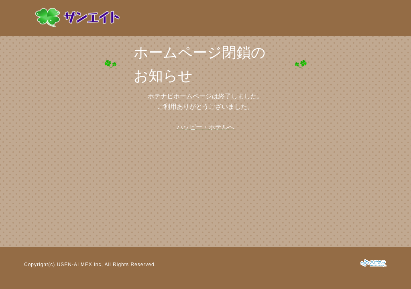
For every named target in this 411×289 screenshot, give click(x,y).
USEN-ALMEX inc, (80, 264)
